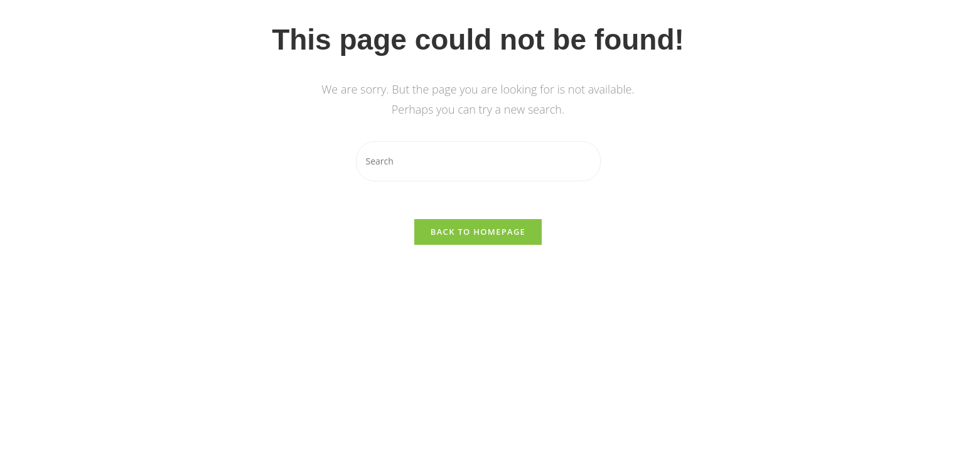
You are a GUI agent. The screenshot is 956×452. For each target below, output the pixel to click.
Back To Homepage (478, 231)
